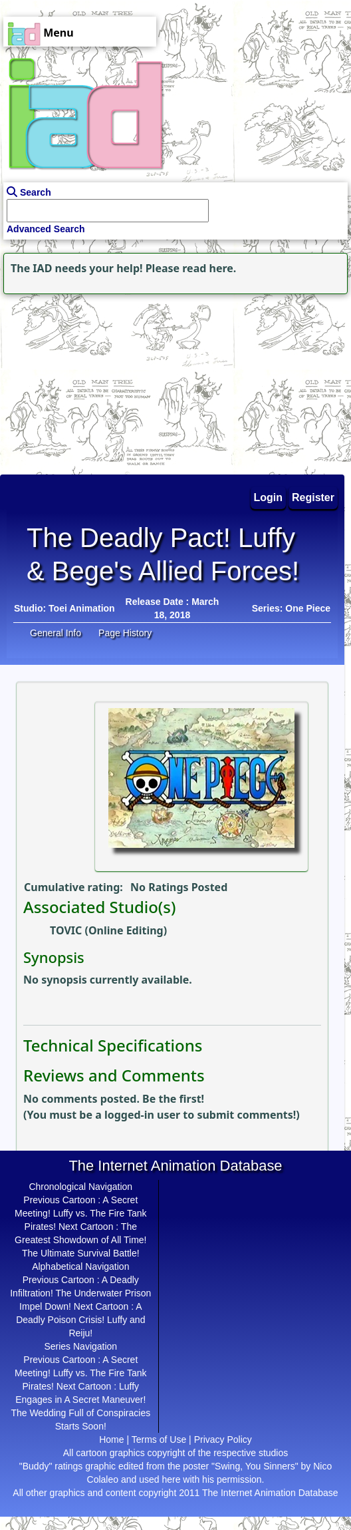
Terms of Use (159, 1439)
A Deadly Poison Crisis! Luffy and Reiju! (80, 1319)
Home (111, 1439)
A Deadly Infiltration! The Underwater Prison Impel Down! (80, 1293)
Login (268, 497)
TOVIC (66, 930)
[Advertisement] (83, 380)
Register (313, 497)
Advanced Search (46, 229)
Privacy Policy (223, 1439)
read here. (209, 268)
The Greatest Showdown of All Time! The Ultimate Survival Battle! (80, 1239)
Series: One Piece (291, 608)
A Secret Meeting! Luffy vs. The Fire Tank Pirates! (80, 1213)
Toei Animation (82, 608)
